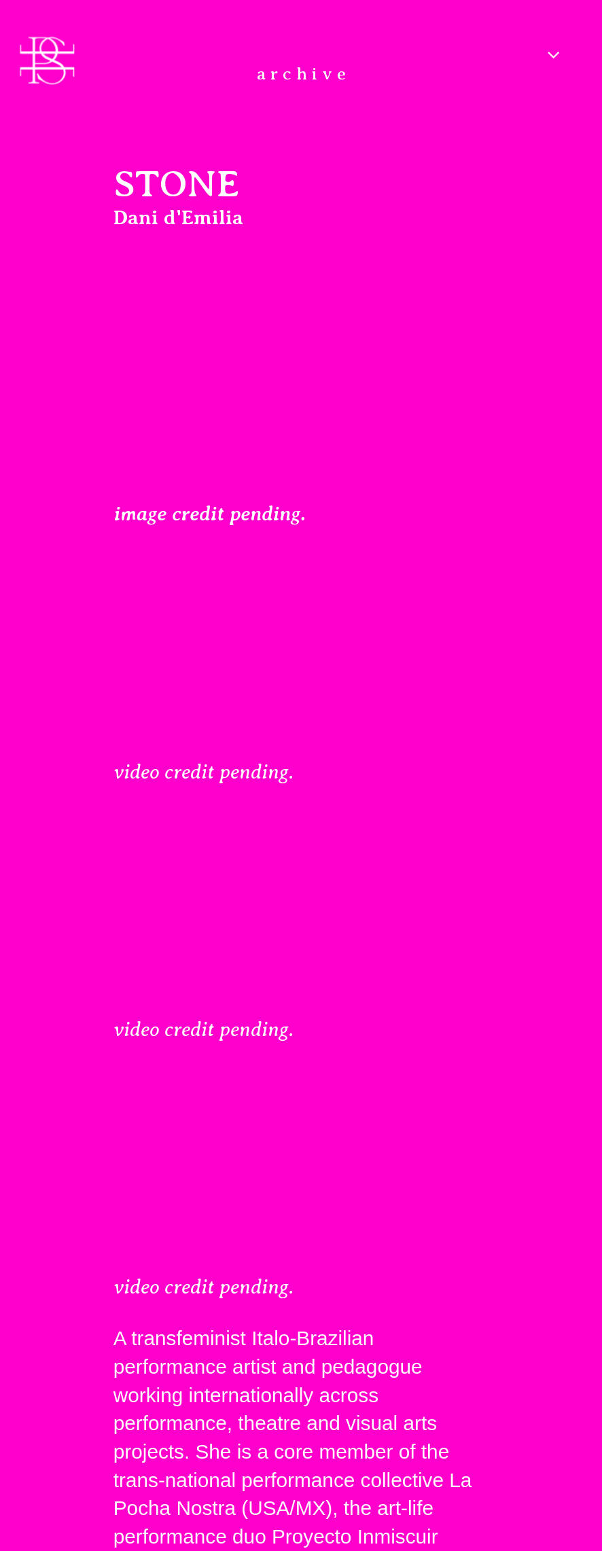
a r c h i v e (301, 74)
